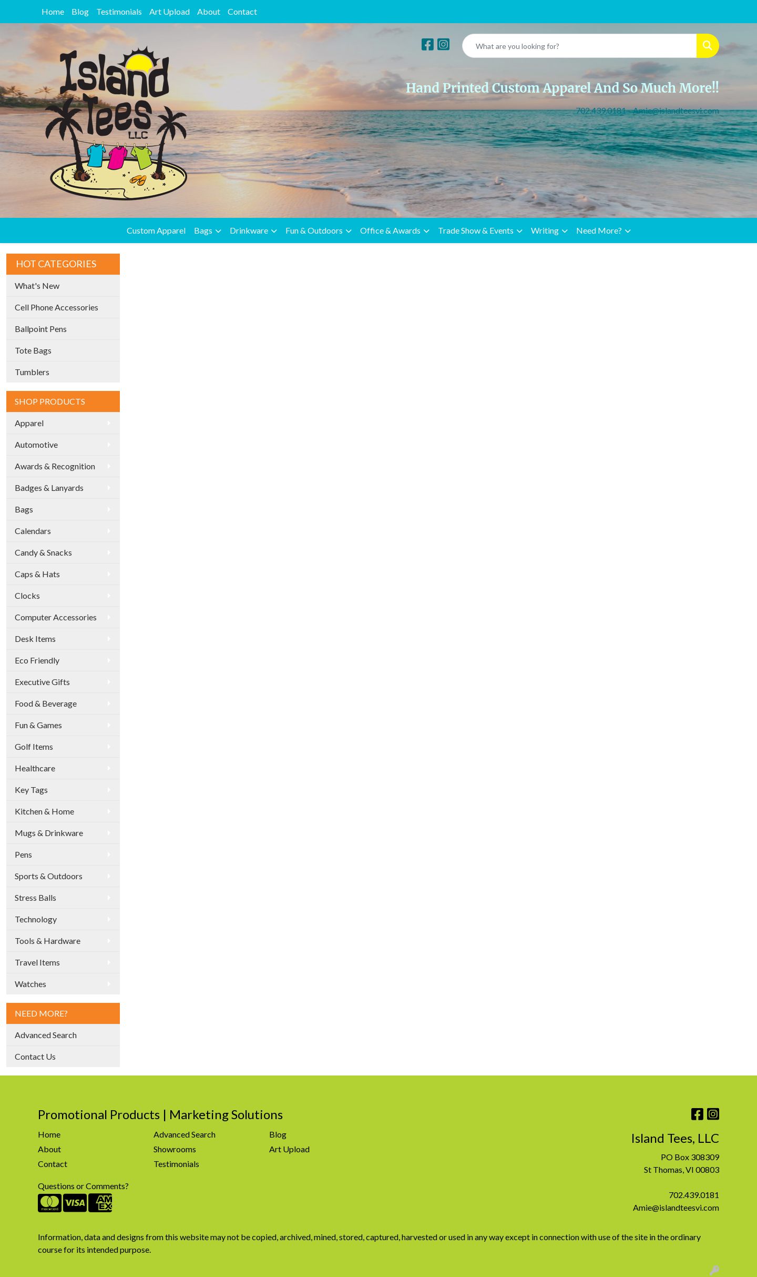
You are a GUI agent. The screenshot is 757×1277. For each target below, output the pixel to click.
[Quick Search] (579, 46)
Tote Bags (33, 350)
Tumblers (32, 372)
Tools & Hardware (47, 941)
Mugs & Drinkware (49, 833)
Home (53, 11)
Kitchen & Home (44, 811)
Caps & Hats (37, 574)
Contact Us (35, 1056)
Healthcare (35, 768)
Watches (30, 984)
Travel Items (37, 962)
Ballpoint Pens (41, 329)
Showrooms (175, 1149)
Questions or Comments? (83, 1186)
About (208, 11)
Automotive (36, 444)
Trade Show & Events (476, 230)
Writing (545, 230)
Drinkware (249, 230)
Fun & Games (38, 725)
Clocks (27, 595)
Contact (242, 11)
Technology (36, 919)
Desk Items (35, 638)
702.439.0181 (601, 110)
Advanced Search (46, 1035)
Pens (23, 854)
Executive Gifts (42, 682)
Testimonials (119, 11)
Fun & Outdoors (314, 230)
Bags (203, 230)
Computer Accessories (56, 617)
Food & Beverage (46, 703)
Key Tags (31, 790)
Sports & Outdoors (49, 876)
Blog (80, 11)
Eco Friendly (37, 660)
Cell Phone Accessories (56, 307)
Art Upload (169, 11)
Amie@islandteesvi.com (676, 110)
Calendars (33, 531)
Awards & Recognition (55, 466)
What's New (37, 285)
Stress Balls (35, 897)
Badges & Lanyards (49, 487)
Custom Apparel (156, 230)
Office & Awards (390, 230)
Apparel (29, 423)
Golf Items (34, 746)
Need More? (599, 230)
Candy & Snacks (43, 552)
